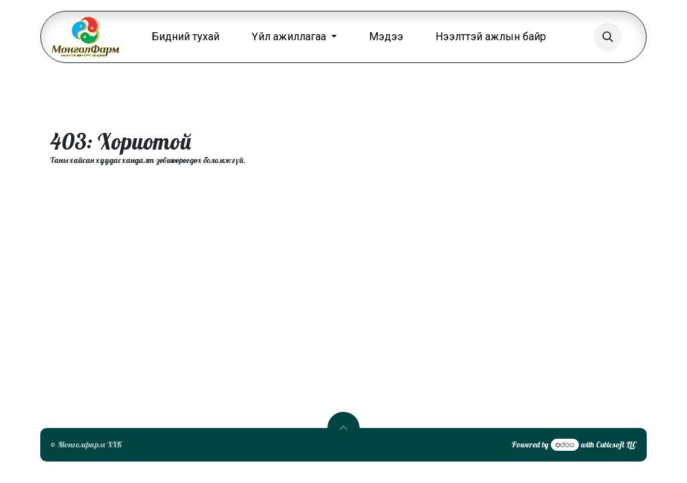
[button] (608, 37)
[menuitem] (185, 37)
